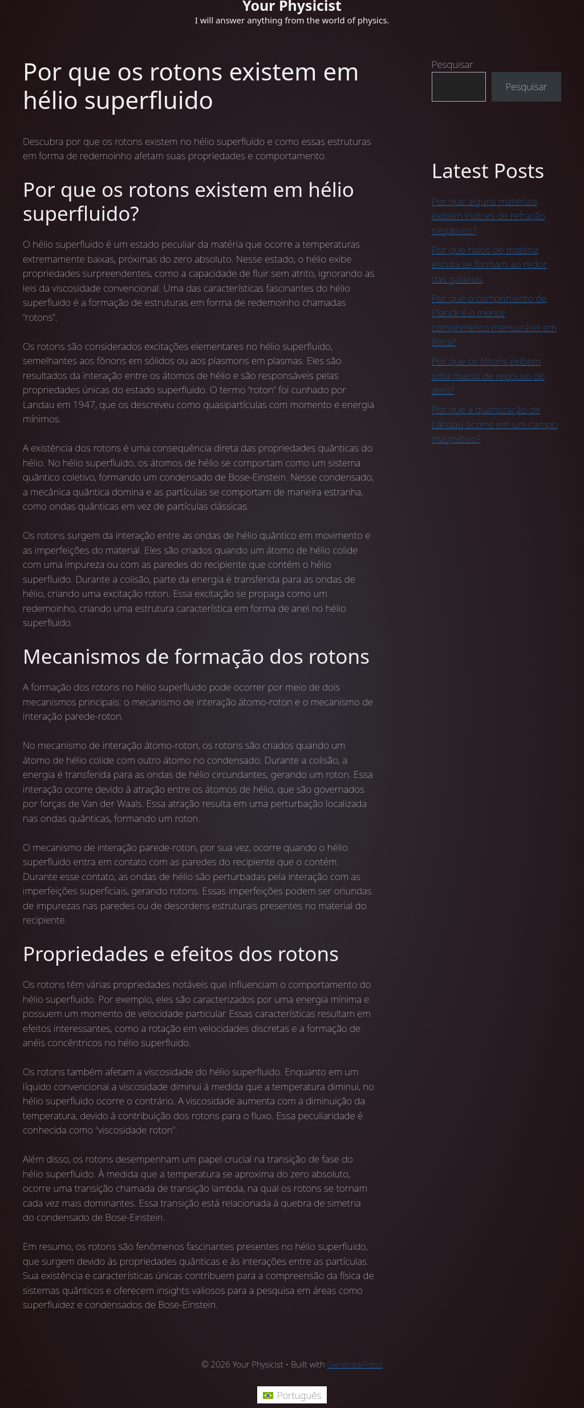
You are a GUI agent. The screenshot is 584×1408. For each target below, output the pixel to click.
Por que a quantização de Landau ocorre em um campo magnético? (495, 424)
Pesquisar (452, 64)
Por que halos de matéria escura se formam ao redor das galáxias (489, 264)
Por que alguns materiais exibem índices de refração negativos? (488, 216)
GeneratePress (355, 1364)
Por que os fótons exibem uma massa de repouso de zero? (488, 375)
